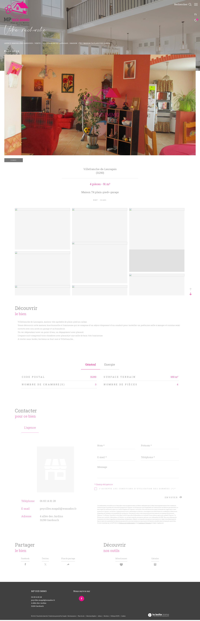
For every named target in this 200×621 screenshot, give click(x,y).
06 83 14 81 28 (48, 501)
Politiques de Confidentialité (127, 523)
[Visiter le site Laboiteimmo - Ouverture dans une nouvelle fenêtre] (158, 616)
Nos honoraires (72, 617)
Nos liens (106, 617)
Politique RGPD (115, 617)
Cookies (123, 617)
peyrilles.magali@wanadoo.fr (58, 508)
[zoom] (42, 210)
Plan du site (81, 617)
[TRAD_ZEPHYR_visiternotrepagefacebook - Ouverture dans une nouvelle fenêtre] (80, 599)
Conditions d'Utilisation (144, 523)
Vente (38, 43)
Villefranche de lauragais (55, 43)
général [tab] (90, 364)
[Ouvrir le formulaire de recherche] (181, 4)
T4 (80, 43)
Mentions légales (91, 617)
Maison (73, 43)
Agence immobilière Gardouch (18, 43)
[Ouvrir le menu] (196, 4)
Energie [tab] (109, 364)
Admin (100, 617)
